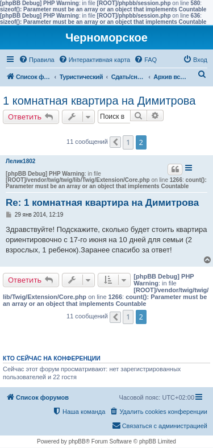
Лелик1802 (20, 161)
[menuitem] (37, 60)
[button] (115, 142)
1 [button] (128, 142)
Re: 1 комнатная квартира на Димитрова (102, 202)
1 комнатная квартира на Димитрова (99, 100)
